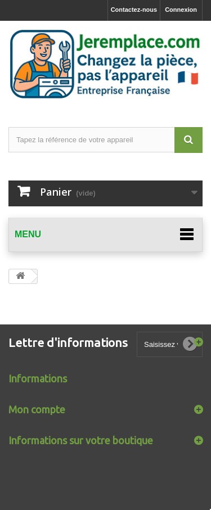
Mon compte (36, 409)
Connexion (181, 9)
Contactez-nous (134, 9)
